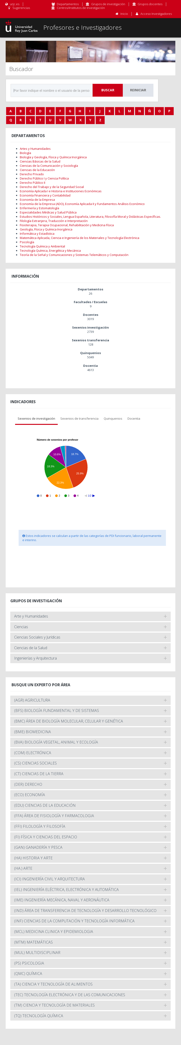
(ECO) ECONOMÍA (29, 794)
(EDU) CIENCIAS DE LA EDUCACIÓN (45, 805)
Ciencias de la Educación (37, 170)
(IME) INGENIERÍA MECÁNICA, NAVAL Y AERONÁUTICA (61, 900)
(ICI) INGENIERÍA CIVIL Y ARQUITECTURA (49, 879)
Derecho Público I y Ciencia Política (44, 178)
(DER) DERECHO (28, 784)
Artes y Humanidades (35, 148)
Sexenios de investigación (36, 418)
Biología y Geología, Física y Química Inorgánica (53, 157)
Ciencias (21, 626)
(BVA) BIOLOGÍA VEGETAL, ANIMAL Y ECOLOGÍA (56, 742)
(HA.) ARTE (23, 868)
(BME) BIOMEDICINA (32, 731)
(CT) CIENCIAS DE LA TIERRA (38, 773)
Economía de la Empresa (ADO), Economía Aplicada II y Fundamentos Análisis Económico (82, 204)
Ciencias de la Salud (30, 647)
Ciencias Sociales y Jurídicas (37, 637)
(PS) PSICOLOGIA (29, 963)
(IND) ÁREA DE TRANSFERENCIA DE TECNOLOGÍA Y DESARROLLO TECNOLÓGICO (85, 910)
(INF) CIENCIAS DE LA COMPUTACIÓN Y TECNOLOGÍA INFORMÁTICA (74, 921)
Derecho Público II (32, 182)
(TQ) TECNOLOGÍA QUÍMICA (38, 1015)
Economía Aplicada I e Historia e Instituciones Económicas (61, 191)
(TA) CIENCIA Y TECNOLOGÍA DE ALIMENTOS (53, 984)
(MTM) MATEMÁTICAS (33, 942)
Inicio (124, 14)
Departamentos (68, 4)
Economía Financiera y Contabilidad (45, 195)
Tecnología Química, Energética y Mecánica (50, 250)
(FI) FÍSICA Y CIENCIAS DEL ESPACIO (45, 837)
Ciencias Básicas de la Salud (40, 161)
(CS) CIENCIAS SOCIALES (35, 763)
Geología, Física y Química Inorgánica (46, 229)
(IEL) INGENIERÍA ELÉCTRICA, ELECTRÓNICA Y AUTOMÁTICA (66, 889)
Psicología (27, 242)
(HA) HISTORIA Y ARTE (33, 858)
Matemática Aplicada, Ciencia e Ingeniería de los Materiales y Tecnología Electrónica (79, 238)
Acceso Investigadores (156, 14)
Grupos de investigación (108, 4)
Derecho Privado (32, 174)
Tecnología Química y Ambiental (42, 246)
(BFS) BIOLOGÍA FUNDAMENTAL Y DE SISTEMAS (56, 710)
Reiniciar (138, 90)
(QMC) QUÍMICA (28, 973)
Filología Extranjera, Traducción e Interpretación (54, 221)
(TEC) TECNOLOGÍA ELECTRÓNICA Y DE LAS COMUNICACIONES (69, 994)
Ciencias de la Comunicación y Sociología (49, 165)
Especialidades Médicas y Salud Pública (48, 212)
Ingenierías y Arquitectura (35, 658)
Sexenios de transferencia (79, 418)
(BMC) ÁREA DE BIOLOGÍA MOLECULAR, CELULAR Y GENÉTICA (68, 721)
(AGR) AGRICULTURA (32, 700)
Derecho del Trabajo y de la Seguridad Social (52, 187)
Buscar (107, 90)
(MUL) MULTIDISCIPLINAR (37, 952)
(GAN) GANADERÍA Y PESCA (38, 847)
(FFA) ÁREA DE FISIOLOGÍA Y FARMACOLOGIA (54, 815)
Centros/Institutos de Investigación (81, 8)
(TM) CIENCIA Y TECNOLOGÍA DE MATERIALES (54, 1005)
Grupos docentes (150, 4)
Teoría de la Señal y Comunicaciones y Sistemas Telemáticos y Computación (74, 255)
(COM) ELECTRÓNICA (32, 752)
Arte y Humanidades (31, 616)
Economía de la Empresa (37, 199)
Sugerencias (18, 8)
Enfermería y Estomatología (39, 208)
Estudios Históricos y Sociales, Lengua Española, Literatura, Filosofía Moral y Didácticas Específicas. (90, 216)
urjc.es (11, 4)
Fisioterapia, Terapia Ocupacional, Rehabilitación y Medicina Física (67, 225)
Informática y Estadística (37, 233)
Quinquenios (113, 418)
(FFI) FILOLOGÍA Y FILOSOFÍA (39, 826)
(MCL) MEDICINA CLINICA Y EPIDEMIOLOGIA (53, 931)
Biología (25, 153)
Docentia (134, 418)
